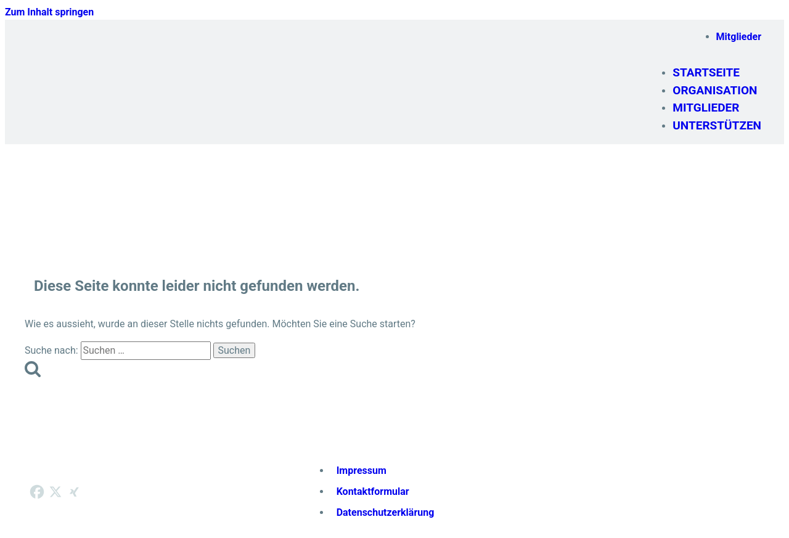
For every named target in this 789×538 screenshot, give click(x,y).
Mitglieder (738, 37)
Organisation (714, 90)
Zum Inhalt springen (49, 12)
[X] (55, 492)
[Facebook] (37, 492)
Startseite (706, 72)
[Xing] (74, 492)
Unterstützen (716, 125)
